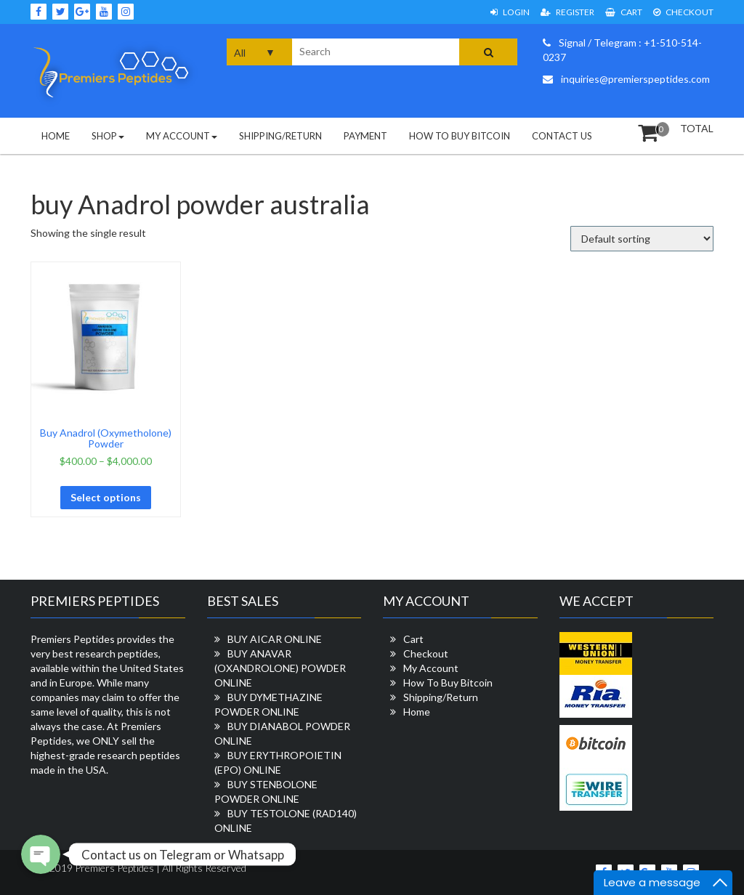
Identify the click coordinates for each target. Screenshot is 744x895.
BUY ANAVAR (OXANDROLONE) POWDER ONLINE (280, 668)
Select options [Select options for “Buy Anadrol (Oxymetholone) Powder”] (105, 497)
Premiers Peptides (113, 868)
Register (567, 12)
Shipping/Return (280, 136)
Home (55, 136)
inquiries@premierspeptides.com (626, 79)
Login (510, 12)
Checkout (683, 12)
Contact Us (562, 136)
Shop (108, 136)
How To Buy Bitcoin (459, 136)
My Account (181, 136)
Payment (365, 136)
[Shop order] (641, 238)
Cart (623, 12)
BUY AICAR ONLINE (274, 639)
